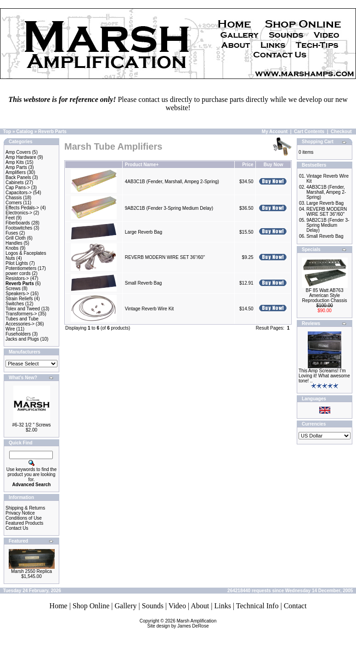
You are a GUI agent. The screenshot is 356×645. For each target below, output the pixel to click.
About (200, 606)
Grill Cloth (16, 238)
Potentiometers (21, 268)
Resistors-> (17, 278)
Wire (10, 328)
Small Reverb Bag (143, 283)
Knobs (12, 248)
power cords (18, 273)
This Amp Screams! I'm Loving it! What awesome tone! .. (324, 375)
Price (247, 164)
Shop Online (91, 606)
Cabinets (14, 182)
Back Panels (18, 177)
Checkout (341, 131)
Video (177, 606)
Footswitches (19, 227)
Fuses (12, 233)
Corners (14, 202)
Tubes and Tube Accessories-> (22, 321)
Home (59, 606)
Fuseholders (18, 334)
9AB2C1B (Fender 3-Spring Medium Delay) (169, 208)
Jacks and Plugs (22, 339)
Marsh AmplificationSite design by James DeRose (182, 623)
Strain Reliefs (19, 298)
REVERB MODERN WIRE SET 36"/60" (165, 257)
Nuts (10, 258)
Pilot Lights (17, 263)
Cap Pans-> (18, 187)
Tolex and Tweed (23, 308)
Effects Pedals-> (22, 207)
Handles (14, 243)
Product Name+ (142, 164)
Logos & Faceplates (26, 253)
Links (222, 606)
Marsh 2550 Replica (31, 571)
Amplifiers (16, 172)
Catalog (24, 131)
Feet (10, 217)
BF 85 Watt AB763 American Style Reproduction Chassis (324, 295)
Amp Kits (15, 162)
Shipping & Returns (25, 507)
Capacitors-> (19, 192)
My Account (275, 131)
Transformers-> (21, 313)
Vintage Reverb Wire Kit (149, 308)
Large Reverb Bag (143, 232)
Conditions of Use (24, 518)
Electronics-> (19, 212)
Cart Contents (309, 131)
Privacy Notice (20, 513)
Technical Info (257, 606)
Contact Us (17, 528)
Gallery (126, 606)
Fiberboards (18, 222)
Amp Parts (16, 167)
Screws (13, 288)
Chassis (14, 197)
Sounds (153, 606)
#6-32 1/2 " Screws (31, 424)
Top (7, 131)
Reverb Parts (52, 131)
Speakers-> (17, 293)
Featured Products (24, 523)
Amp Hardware (21, 157)
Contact (295, 606)
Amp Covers (18, 152)
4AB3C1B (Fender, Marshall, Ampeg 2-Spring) (172, 181)
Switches (15, 303)
